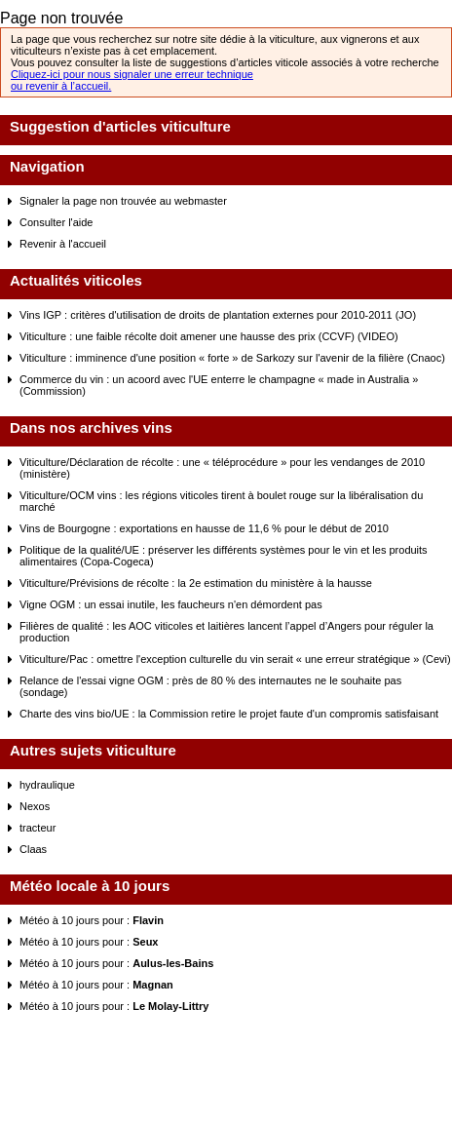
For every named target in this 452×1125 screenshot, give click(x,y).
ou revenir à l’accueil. (61, 86)
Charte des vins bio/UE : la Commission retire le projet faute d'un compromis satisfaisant (228, 713)
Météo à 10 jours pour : (91, 920)
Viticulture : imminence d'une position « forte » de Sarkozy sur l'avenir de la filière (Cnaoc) (232, 358)
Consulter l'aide (56, 222)
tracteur (37, 828)
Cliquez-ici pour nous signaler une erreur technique (132, 74)
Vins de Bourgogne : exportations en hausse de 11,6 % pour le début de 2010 (204, 528)
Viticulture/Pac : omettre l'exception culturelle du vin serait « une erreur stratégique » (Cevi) (235, 659)
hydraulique (47, 785)
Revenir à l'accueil (62, 244)
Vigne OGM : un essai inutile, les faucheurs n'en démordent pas (170, 604)
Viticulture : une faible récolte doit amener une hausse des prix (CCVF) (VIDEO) (208, 336)
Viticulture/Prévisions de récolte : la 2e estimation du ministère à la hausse (195, 583)
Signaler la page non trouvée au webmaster (123, 201)
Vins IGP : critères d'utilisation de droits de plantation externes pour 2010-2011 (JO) (217, 315)
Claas (33, 849)
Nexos (34, 806)
